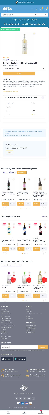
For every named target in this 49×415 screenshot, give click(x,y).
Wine (20, 19)
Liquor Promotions (6, 318)
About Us (28, 309)
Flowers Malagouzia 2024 (23, 194)
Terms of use (29, 393)
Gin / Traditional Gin (22, 285)
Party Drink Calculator (7, 327)
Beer (5, 265)
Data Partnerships (30, 330)
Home (14, 19)
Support (16, 393)
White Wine (26, 19)
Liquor (11, 265)
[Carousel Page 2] (24, 253)
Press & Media (29, 318)
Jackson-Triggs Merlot (39, 240)
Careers (28, 316)
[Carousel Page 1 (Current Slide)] (22, 253)
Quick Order (4, 338)
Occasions (4, 332)
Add (19, 73)
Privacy (22, 393)
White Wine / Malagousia (7, 192)
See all (44, 216)
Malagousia (34, 19)
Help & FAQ (4, 309)
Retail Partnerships (31, 328)
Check (33, 114)
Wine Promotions (5, 320)
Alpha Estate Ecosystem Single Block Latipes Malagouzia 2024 (40, 195)
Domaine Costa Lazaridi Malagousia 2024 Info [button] (21, 97)
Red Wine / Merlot (37, 237)
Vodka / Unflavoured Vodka (39, 285)
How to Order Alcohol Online (8, 325)
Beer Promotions (5, 316)
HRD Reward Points (6, 314)
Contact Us (29, 311)
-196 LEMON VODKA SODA (9, 287)
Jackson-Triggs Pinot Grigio (23, 241)
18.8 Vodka (36, 287)
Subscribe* (43, 347)
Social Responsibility (6, 323)
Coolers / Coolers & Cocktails (8, 285)
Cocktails (3, 329)
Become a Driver (30, 332)
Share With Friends (6, 336)
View (12, 204)
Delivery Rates (5, 311)
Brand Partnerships (31, 325)
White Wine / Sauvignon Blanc (9, 237)
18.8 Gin (19, 287)
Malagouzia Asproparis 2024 (8, 194)
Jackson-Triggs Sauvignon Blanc (6, 241)
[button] (7, 359)
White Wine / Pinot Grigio (23, 237)
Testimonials (4, 334)
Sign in (9, 152)
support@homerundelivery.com (34, 314)
